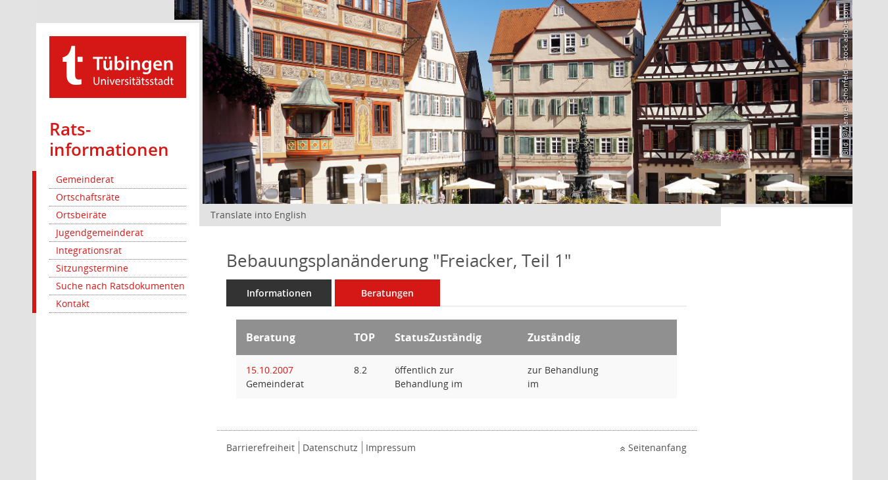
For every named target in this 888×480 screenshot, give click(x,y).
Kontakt (72, 303)
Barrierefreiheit (260, 447)
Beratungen (387, 293)
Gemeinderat (85, 179)
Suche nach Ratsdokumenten (120, 285)
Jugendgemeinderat (99, 232)
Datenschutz (330, 447)
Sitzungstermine (92, 268)
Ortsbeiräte (81, 214)
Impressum (391, 447)
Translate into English (258, 214)
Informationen (279, 293)
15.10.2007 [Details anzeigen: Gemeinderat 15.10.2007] (269, 370)
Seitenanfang (657, 447)
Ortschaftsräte (88, 197)
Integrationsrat (89, 250)
